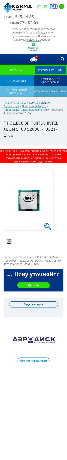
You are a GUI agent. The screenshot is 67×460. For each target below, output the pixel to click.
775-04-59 (24, 22)
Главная (8, 102)
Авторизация (55, 6)
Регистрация (61, 6)
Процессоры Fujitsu (34, 106)
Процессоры (11, 106)
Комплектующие (39, 102)
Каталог (21, 102)
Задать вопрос (33, 304)
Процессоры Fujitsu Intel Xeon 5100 (25, 109)
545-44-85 (19, 17)
